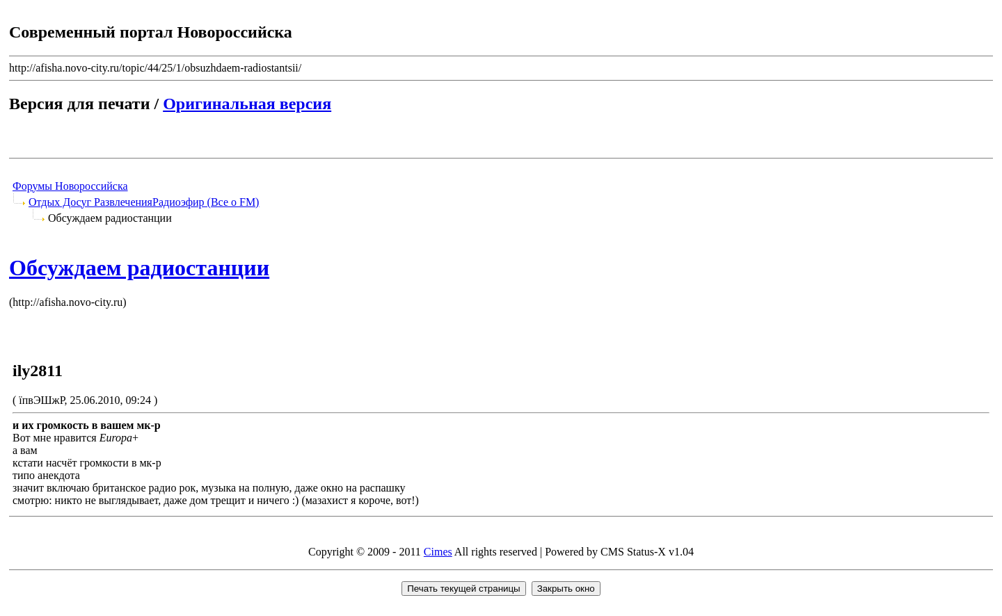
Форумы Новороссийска (70, 186)
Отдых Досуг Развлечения (90, 202)
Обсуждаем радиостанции (139, 267)
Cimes (438, 552)
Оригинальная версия (247, 104)
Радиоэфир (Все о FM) (205, 202)
